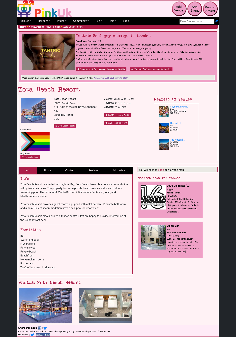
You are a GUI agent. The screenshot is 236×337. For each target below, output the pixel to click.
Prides (60, 20)
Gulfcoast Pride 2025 (116, 123)
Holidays (43, 20)
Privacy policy (67, 331)
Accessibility (54, 331)
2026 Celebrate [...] (178, 185)
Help (111, 20)
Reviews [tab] (93, 170)
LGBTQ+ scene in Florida (117, 115)
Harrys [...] (175, 123)
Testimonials (82, 331)
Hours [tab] (47, 170)
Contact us (23, 331)
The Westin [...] (177, 139)
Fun (98, 20)
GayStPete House (179, 106)
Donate (92, 331)
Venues (24, 20)
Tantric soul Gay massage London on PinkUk (101, 69)
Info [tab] (27, 170)
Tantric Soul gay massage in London (151, 69)
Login (126, 20)
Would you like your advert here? (111, 78)
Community (80, 20)
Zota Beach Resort (65, 126)
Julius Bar (173, 225)
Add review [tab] (118, 170)
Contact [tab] (70, 170)
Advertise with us (38, 331)
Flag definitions (30, 157)
